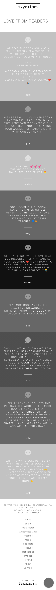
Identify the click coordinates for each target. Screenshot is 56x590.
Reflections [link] (28, 551)
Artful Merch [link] (28, 527)
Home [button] (28, 519)
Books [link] (28, 523)
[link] (28, 6)
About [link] (28, 563)
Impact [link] (28, 555)
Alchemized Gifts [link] (28, 531)
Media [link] (28, 539)
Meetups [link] (28, 547)
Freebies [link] (28, 535)
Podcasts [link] (28, 543)
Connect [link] (28, 567)
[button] (7, 7)
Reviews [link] (28, 559)
